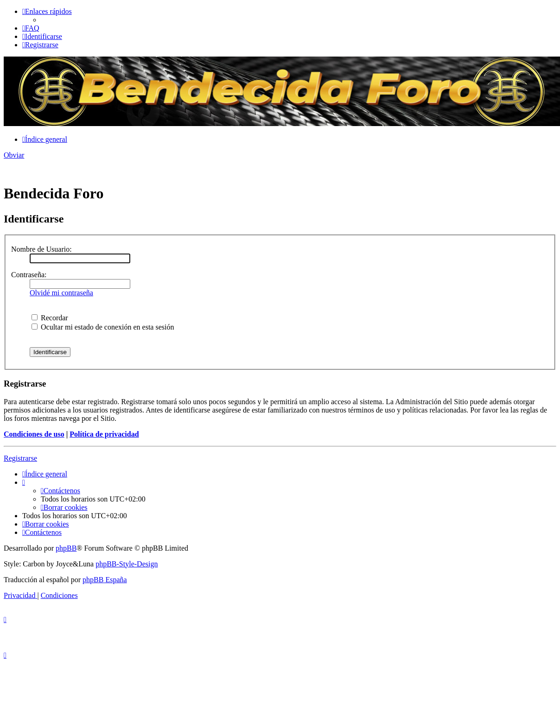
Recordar (50, 318)
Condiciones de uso (34, 434)
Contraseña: (28, 275)
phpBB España (105, 580)
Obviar (14, 155)
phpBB (66, 548)
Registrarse (20, 458)
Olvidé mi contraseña (61, 293)
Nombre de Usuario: (41, 249)
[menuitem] (30, 28)
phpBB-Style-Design (126, 564)
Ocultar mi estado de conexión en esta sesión (103, 327)
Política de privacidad (104, 434)
